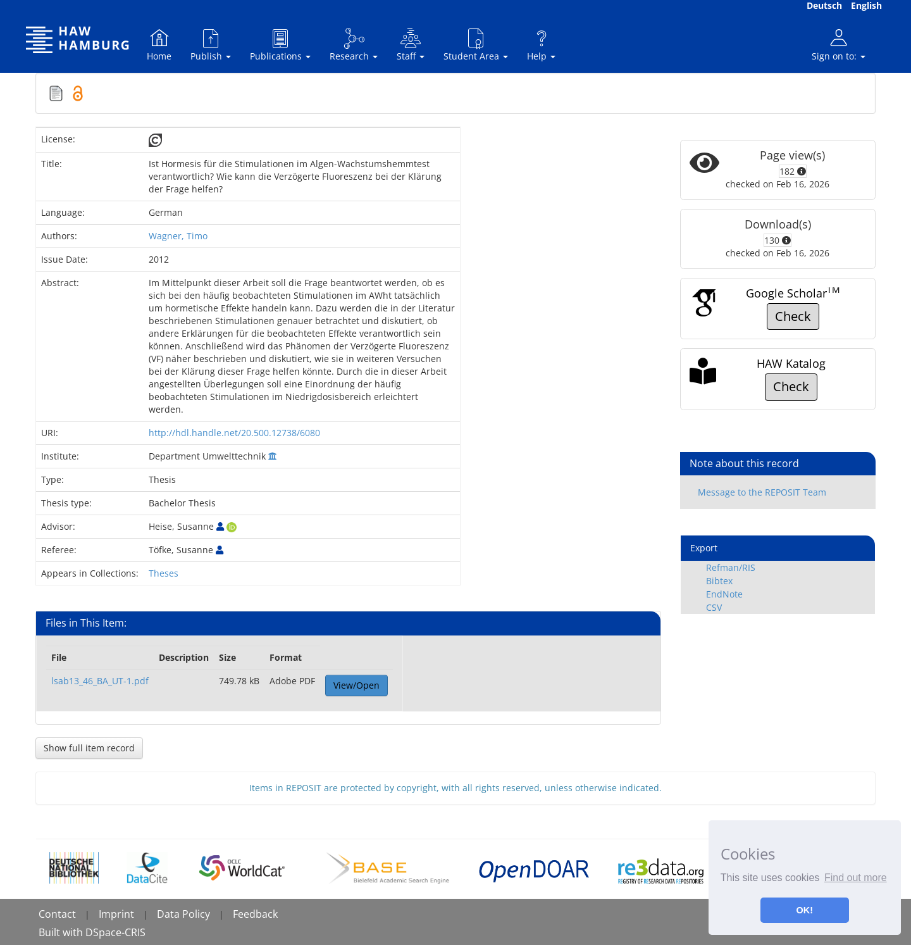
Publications (280, 44)
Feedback (255, 914)
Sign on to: (838, 44)
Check (793, 316)
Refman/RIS (730, 567)
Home (159, 44)
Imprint (116, 914)
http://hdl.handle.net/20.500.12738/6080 (234, 433)
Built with (62, 932)
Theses (163, 573)
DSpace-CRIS (115, 932)
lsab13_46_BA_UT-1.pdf (100, 681)
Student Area (475, 44)
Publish (210, 44)
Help (541, 44)
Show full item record (89, 748)
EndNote (724, 594)
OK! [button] (804, 910)
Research (354, 44)
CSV (714, 607)
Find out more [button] (855, 877)
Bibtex (719, 581)
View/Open (356, 685)
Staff (411, 44)
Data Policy (183, 914)
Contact (57, 914)
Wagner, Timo (178, 236)
